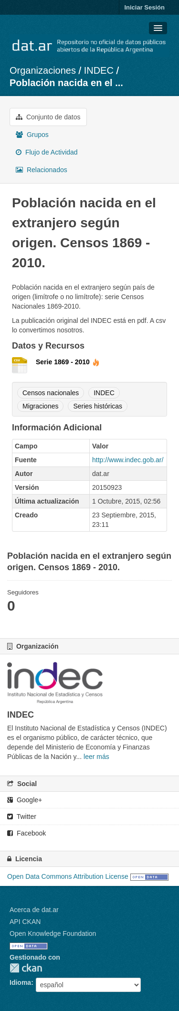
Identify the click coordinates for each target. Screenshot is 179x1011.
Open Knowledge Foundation (53, 933)
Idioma (20, 982)
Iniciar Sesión (144, 7)
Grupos (32, 134)
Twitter (21, 816)
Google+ (24, 800)
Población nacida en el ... (66, 83)
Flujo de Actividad (47, 152)
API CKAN (25, 921)
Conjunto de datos (48, 117)
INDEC (99, 70)
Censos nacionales (50, 393)
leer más (96, 756)
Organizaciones (43, 70)
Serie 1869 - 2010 (68, 362)
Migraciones (40, 406)
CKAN (26, 968)
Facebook (26, 833)
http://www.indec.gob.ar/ (127, 460)
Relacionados (41, 170)
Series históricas (97, 406)
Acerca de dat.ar (34, 910)
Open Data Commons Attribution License (67, 876)
